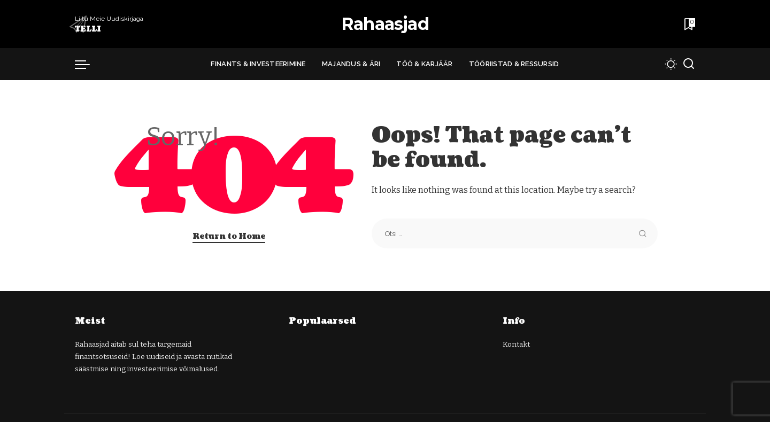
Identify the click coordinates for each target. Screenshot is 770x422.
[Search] (688, 64)
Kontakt (516, 344)
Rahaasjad (385, 23)
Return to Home (228, 236)
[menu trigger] (88, 64)
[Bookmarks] (688, 24)
